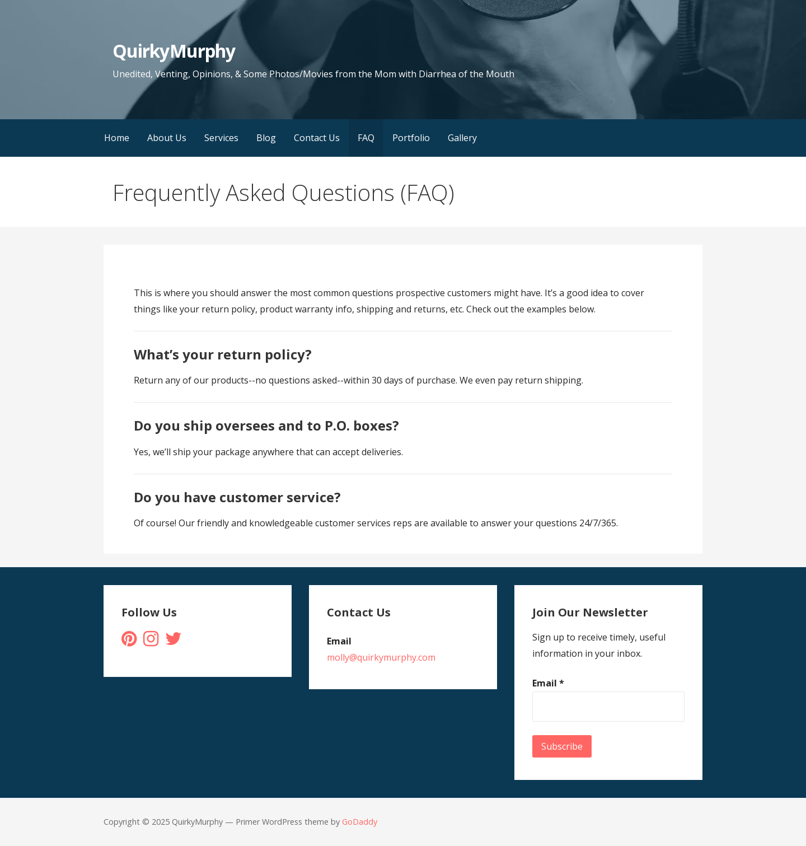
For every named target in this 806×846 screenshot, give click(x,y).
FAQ (366, 138)
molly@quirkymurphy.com (381, 657)
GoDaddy (359, 821)
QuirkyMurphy (174, 51)
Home (116, 138)
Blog (266, 138)
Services (221, 138)
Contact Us (317, 138)
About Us (166, 138)
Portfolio (411, 138)
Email (548, 683)
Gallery (462, 138)
